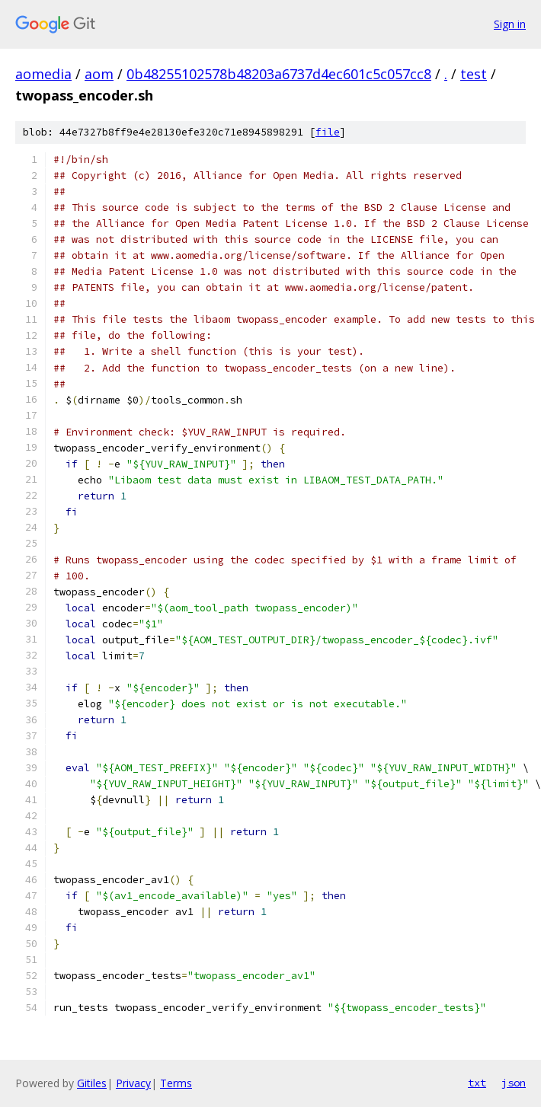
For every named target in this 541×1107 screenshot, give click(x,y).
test (473, 74)
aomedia (43, 74)
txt (477, 1082)
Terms (176, 1083)
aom (99, 74)
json (513, 1082)
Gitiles (92, 1083)
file (327, 132)
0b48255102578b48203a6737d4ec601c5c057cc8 (278, 74)
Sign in (510, 24)
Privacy (133, 1083)
